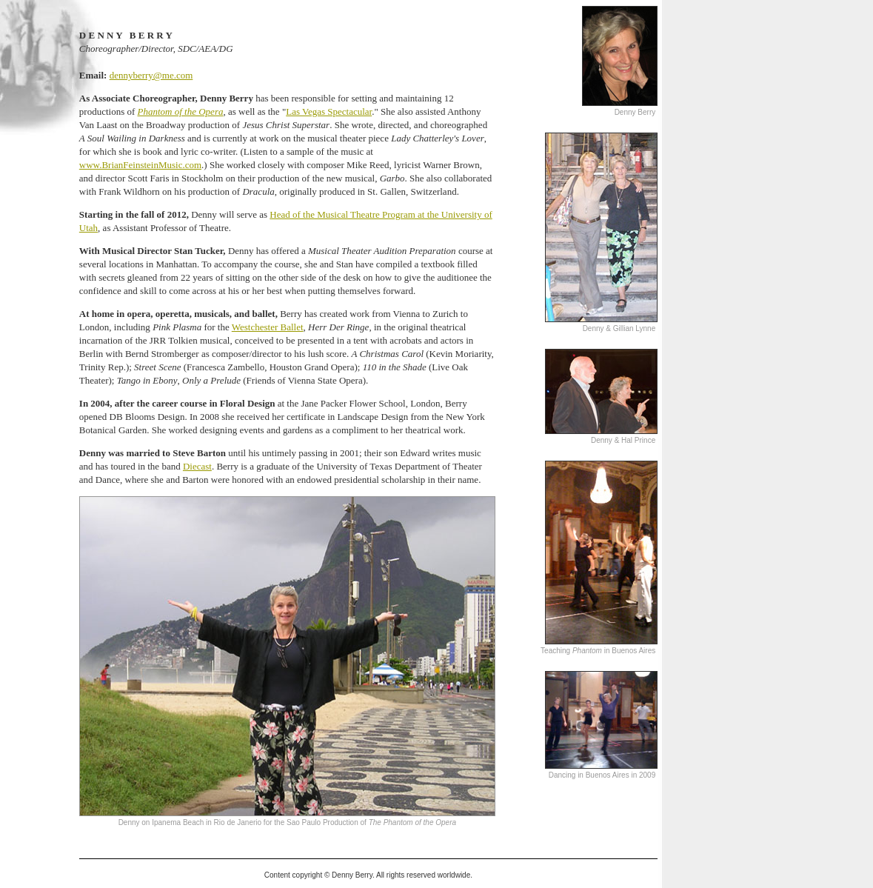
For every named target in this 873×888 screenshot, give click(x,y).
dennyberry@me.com (151, 75)
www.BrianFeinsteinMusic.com (140, 164)
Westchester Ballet (268, 327)
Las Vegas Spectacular (329, 111)
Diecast (197, 466)
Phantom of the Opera (181, 111)
